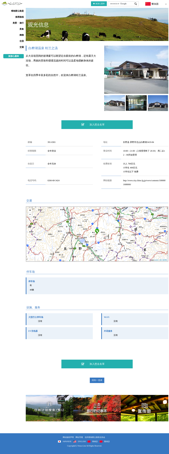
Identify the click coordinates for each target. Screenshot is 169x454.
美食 (22, 29)
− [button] (30, 215)
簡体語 (95, 442)
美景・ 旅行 (18, 23)
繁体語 (107, 442)
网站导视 (79, 437)
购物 (22, 35)
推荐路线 (19, 17)
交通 (22, 47)
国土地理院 (163, 260)
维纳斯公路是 (17, 11)
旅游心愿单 (99, 4)
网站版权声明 (68, 437)
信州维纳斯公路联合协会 (95, 437)
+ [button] (30, 211)
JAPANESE (67, 442)
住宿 (22, 41)
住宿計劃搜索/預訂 (49, 408)
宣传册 (144, 408)
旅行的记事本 (97, 408)
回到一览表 (97, 380)
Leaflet (156, 260)
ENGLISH (82, 442)
